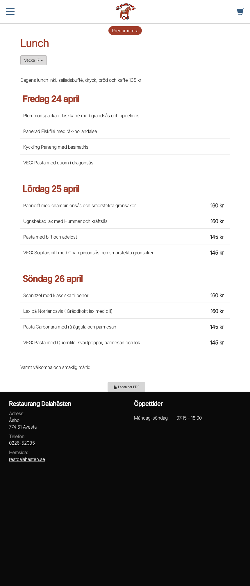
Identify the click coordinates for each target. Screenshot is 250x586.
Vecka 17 (33, 60)
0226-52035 (22, 443)
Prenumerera (125, 30)
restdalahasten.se (27, 459)
